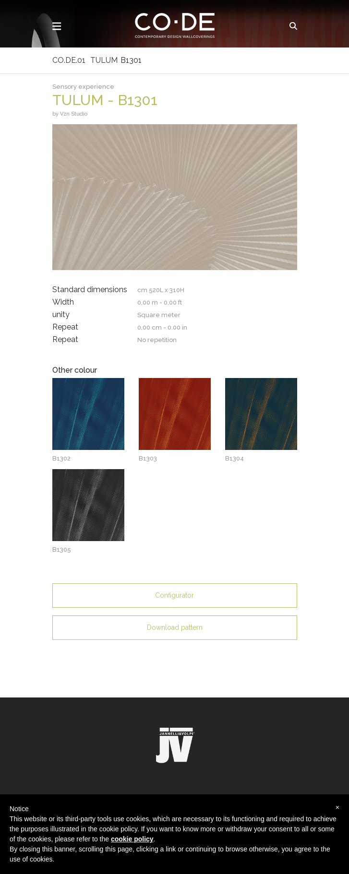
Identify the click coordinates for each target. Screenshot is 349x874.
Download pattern (175, 627)
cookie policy (132, 839)
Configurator (174, 595)
